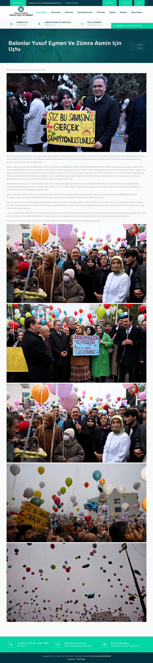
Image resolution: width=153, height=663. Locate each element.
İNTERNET (110, 3)
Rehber (123, 12)
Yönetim (69, 12)
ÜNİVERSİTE (18, 3)
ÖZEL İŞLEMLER (94, 22)
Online (112, 12)
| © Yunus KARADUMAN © (101, 656)
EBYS (139, 3)
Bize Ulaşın (136, 12)
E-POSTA (125, 3)
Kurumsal (55, 12)
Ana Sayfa (41, 12)
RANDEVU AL (22, 22)
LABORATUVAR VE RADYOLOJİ (57, 22)
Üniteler (101, 12)
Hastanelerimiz (85, 12)
